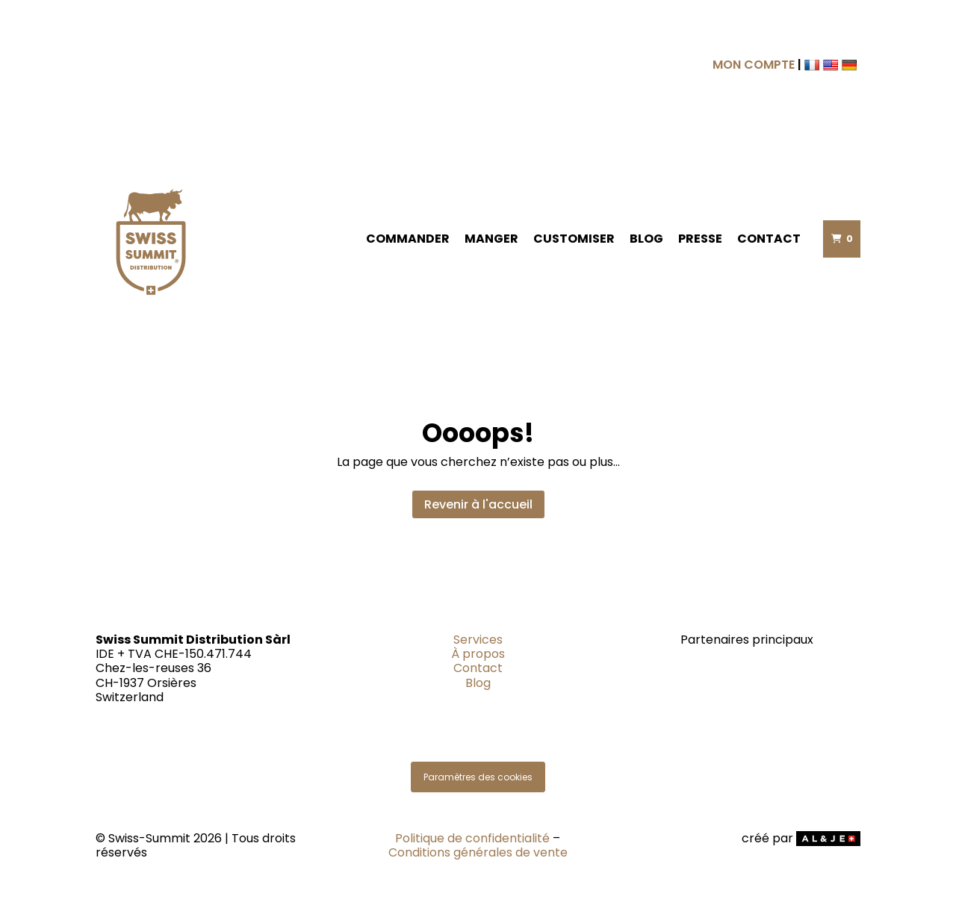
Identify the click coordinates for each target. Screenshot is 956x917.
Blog (646, 238)
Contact (769, 238)
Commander (408, 238)
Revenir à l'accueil (478, 504)
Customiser (574, 238)
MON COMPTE (754, 64)
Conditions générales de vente (478, 852)
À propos (478, 653)
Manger (491, 238)
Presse (700, 238)
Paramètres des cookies (478, 777)
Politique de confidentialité (472, 838)
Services (478, 639)
